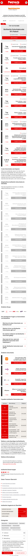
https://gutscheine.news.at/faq (9, 464)
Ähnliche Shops (5, 485)
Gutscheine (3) (12, 20)
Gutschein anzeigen (18, 51)
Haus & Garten (16, 525)
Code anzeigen (18, 198)
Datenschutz (14, 550)
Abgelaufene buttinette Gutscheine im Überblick (12, 488)
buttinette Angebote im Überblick (9, 490)
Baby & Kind (4, 523)
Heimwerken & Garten (15, 527)
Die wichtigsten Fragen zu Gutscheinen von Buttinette (13, 494)
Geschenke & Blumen (6, 525)
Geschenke (21, 523)
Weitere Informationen (7, 501)
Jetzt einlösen (14, 37)
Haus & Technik (5, 527)
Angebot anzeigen (18, 62)
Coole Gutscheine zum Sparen (8, 483)
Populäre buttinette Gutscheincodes (10, 499)
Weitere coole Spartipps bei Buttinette (10, 492)
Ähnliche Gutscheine (6, 497)
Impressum (19, 550)
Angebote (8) (21, 20)
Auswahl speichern (20, 553)
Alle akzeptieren (7, 553)
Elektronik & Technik (13, 523)
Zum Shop (18, 71)
